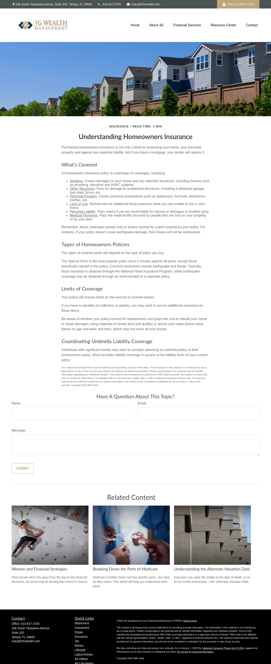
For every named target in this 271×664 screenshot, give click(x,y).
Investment (82, 627)
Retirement (82, 623)
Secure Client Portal (238, 4)
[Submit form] (22, 468)
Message (18, 430)
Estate (79, 632)
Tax (77, 641)
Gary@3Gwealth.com (143, 4)
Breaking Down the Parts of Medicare (125, 569)
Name (16, 403)
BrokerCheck (190, 620)
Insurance (81, 636)
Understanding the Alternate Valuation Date (212, 569)
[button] (135, 25)
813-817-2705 (109, 4)
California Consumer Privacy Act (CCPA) (223, 648)
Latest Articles (84, 654)
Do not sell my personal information (195, 651)
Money (79, 645)
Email (142, 403)
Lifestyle (80, 650)
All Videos (81, 659)
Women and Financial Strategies (39, 569)
